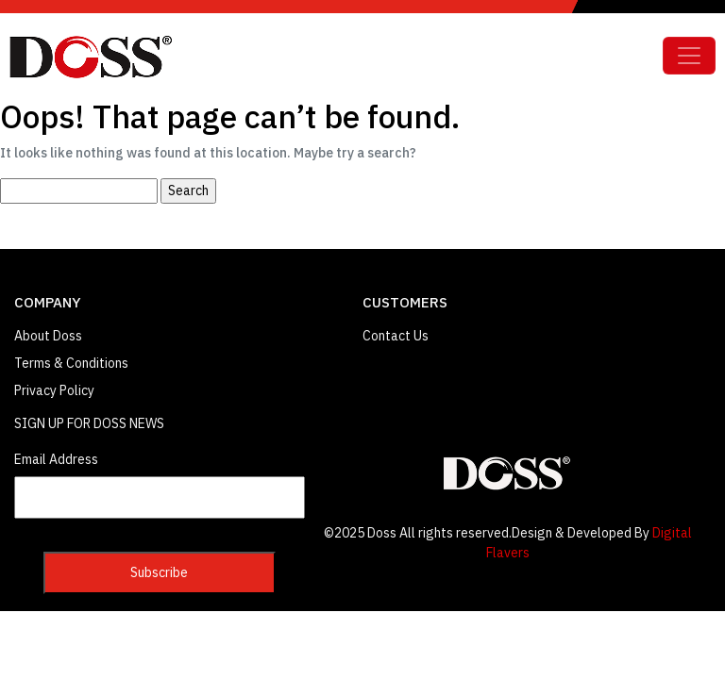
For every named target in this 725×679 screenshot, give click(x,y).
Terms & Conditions (71, 363)
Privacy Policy (54, 390)
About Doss (48, 335)
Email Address (56, 459)
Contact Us (395, 335)
